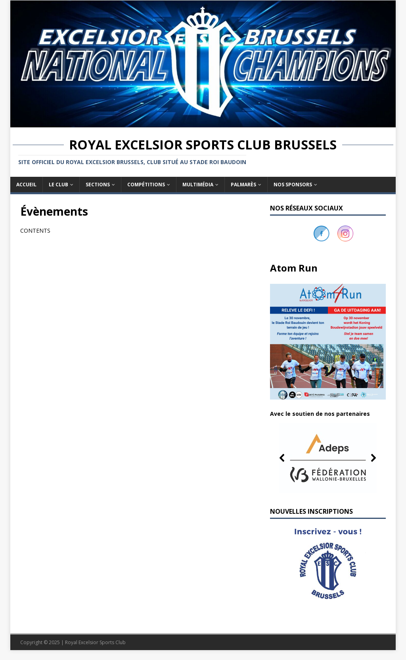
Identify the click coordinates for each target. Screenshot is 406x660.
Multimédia (197, 184)
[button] (328, 457)
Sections (98, 184)
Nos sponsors (293, 184)
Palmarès (243, 184)
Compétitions (146, 184)
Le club (58, 184)
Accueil (26, 184)
